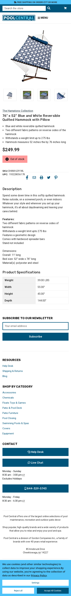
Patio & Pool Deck (12, 407)
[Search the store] (49, 8)
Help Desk (7, 365)
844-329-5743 (36, 488)
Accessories (9, 392)
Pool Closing (9, 418)
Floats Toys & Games (14, 402)
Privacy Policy (39, 575)
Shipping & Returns (12, 371)
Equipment (8, 433)
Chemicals (8, 397)
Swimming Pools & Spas (15, 423)
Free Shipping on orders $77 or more (35, 2)
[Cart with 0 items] (65, 8)
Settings (35, 582)
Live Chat (35, 462)
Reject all (18, 590)
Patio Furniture (10, 413)
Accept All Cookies (52, 590)
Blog (4, 376)
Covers (6, 428)
